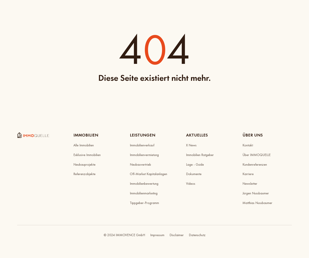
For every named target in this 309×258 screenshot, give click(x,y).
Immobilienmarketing (144, 193)
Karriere (248, 174)
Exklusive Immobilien (87, 155)
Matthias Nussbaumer (257, 203)
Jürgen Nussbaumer (255, 193)
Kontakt (247, 145)
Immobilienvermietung (144, 155)
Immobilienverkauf (142, 145)
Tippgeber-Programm (144, 203)
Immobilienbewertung (144, 183)
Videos (190, 183)
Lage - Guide (195, 164)
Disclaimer (177, 235)
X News (191, 145)
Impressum (157, 235)
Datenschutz (197, 235)
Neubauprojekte (84, 164)
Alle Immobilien (83, 145)
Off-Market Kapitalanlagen (148, 174)
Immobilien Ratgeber (200, 155)
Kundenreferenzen (254, 164)
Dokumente (193, 174)
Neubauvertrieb (140, 164)
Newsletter (249, 183)
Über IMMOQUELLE (256, 155)
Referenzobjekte (84, 174)
